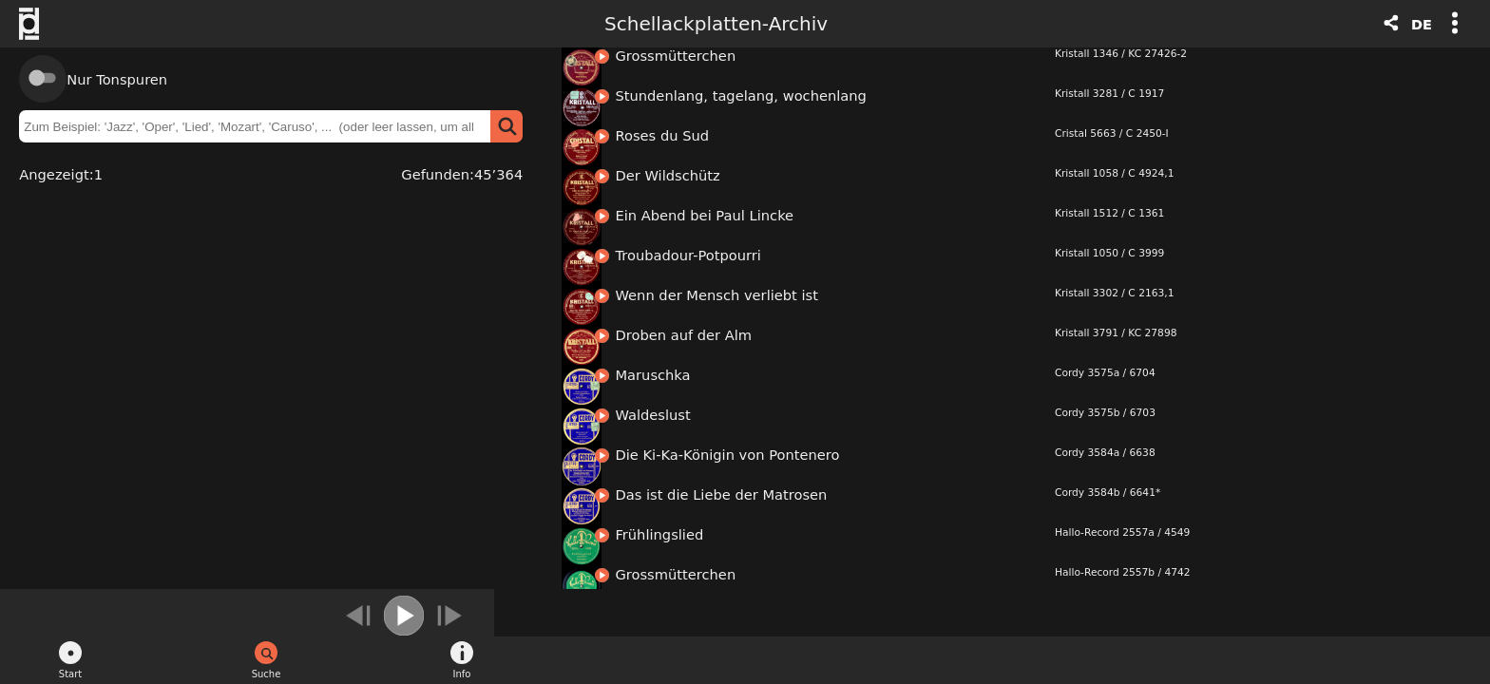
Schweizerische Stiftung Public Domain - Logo (38, 24)
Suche (266, 674)
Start (70, 674)
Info (462, 674)
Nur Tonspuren (117, 79)
